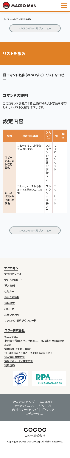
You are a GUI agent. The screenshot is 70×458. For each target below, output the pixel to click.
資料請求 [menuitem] (9, 303)
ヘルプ (15, 19)
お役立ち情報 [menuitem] (11, 297)
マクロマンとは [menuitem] (12, 274)
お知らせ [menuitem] (9, 308)
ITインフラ (48, 409)
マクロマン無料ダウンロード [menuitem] (20, 320)
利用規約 (9, 365)
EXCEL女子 (46, 401)
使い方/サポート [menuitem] (13, 279)
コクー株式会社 (14, 330)
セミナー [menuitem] (9, 291)
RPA (41, 405)
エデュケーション (35, 413)
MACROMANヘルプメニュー (35, 28)
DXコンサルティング (24, 401)
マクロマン (11, 268)
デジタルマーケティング (25, 409)
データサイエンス (24, 405)
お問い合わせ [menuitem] (11, 314)
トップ (6, 19)
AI (50, 405)
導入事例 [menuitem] (9, 285)
